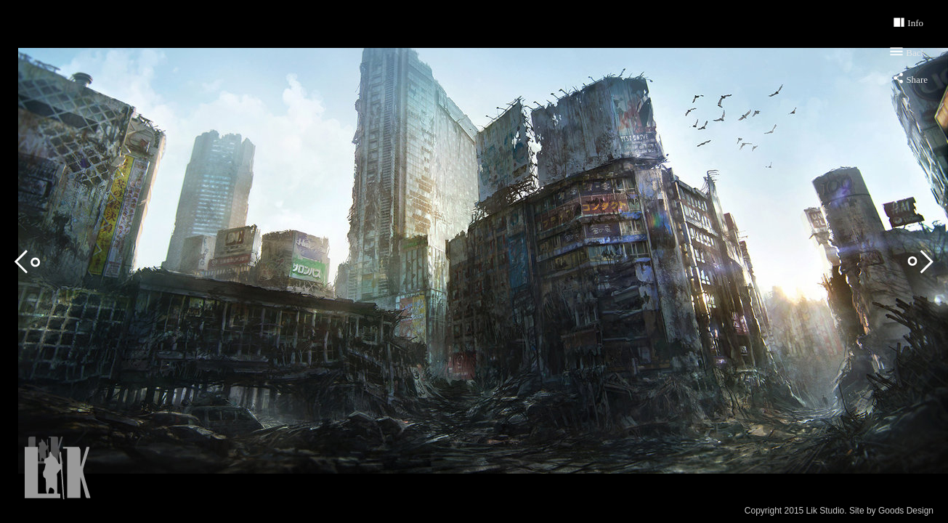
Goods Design (905, 511)
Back (915, 52)
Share (917, 79)
